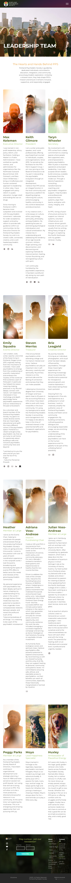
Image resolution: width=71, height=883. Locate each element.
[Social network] (4, 249)
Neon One (60, 879)
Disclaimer (13, 877)
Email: (28, 845)
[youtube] (34, 282)
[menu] (67, 4)
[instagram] (8, 249)
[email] (49, 244)
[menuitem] (54, 849)
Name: (19, 845)
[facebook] (7, 849)
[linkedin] (12, 249)
